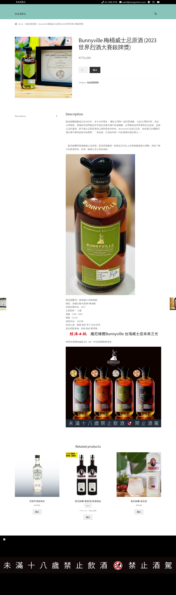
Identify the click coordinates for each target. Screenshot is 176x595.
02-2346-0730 (109, 2)
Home (20, 24)
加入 (95, 70)
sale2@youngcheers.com (132, 2)
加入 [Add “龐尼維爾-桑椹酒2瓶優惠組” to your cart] (88, 517)
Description (20, 116)
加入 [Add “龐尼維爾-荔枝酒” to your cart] (139, 512)
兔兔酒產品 (20, 2)
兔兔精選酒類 (31, 24)
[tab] (37, 116)
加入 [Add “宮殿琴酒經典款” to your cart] (37, 512)
